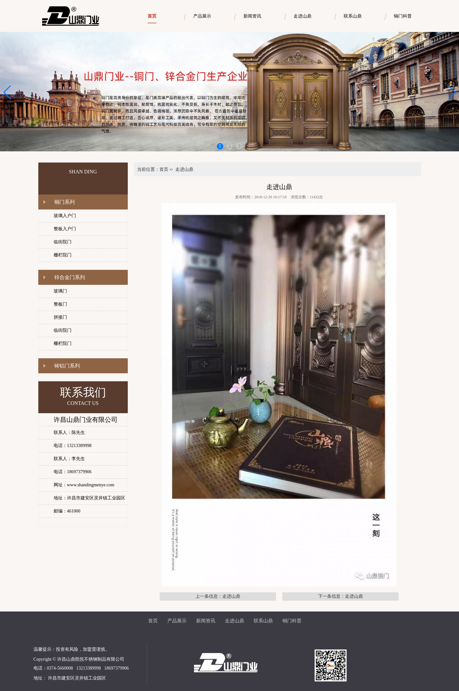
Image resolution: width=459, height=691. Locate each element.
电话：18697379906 (73, 471)
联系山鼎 (263, 620)
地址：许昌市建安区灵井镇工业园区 (89, 498)
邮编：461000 (67, 511)
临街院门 (63, 241)
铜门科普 (292, 620)
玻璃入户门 (65, 215)
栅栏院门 (63, 255)
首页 (163, 169)
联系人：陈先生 (69, 432)
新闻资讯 (205, 620)
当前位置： (148, 169)
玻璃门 (60, 291)
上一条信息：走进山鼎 (217, 596)
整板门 (60, 304)
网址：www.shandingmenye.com (84, 484)
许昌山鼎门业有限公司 (86, 419)
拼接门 (60, 317)
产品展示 (177, 620)
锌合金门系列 (69, 277)
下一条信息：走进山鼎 (340, 596)
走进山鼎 (184, 169)
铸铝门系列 (67, 365)
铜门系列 (64, 202)
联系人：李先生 (69, 458)
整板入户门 (65, 228)
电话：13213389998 (73, 445)
